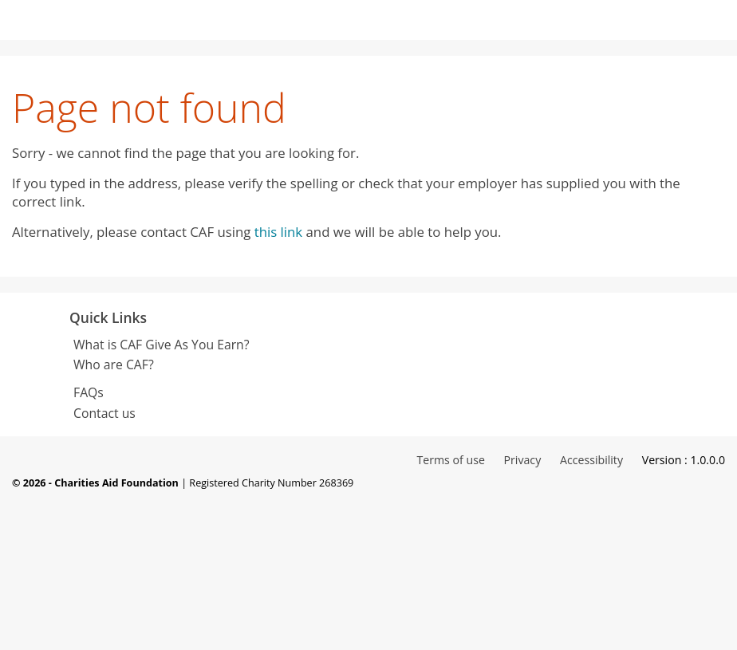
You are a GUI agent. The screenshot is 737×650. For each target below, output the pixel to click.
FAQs (88, 392)
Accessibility (591, 459)
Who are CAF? (113, 364)
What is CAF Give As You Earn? (161, 344)
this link (278, 232)
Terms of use (450, 459)
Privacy (524, 459)
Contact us (104, 413)
